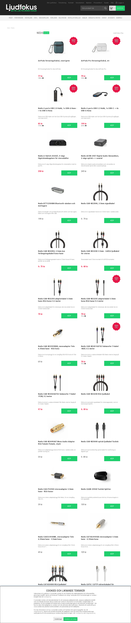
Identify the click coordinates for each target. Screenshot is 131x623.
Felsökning (62, 3)
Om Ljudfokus (52, 3)
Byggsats (111, 18)
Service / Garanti (106, 585)
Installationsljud (74, 18)
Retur (105, 583)
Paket (11, 18)
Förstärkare (18, 18)
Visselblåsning (105, 568)
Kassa (120, 8)
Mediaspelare (44, 18)
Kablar (84, 18)
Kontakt (71, 3)
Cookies (105, 580)
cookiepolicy (47, 597)
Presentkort (98, 3)
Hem (8, 28)
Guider (106, 3)
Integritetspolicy (106, 578)
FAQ (112, 3)
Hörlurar (53, 18)
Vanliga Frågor (105, 573)
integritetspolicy (38, 611)
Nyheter (89, 3)
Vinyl (36, 18)
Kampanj (119, 18)
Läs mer (46, 33)
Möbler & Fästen (94, 18)
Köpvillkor (106, 570)
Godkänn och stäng (70, 619)
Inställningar (58, 619)
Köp (88, 173)
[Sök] (94, 8)
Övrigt (104, 18)
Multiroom (62, 18)
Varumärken (80, 3)
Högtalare (28, 18)
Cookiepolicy (79, 613)
